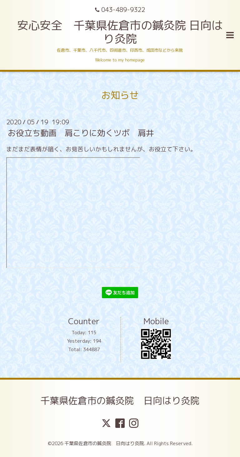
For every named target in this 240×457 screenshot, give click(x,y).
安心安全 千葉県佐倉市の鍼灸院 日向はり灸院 (120, 32)
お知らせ (120, 95)
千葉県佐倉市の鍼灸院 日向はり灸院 (120, 400)
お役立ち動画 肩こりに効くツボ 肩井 (81, 132)
